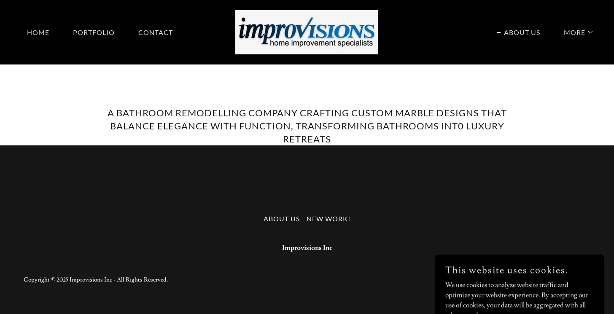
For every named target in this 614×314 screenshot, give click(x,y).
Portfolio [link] (94, 32)
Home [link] (38, 32)
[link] (306, 31)
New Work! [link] (328, 219)
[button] (575, 32)
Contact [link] (155, 32)
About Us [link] (522, 32)
